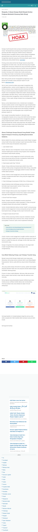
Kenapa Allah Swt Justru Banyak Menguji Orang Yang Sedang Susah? (18, 226)
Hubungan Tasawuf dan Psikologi (12, 230)
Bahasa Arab (6, 467)
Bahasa (5, 465)
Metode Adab (6, 501)
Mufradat (5, 503)
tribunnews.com (9, 82)
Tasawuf (5, 527)
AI (3, 457)
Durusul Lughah (7, 474)
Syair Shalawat (6, 520)
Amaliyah (5, 460)
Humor (4, 484)
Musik (4, 506)
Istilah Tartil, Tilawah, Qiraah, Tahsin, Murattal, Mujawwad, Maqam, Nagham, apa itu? (17, 414)
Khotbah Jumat (7, 494)
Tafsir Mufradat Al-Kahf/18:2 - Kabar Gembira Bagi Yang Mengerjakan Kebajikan (18, 436)
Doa (4, 472)
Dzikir (4, 477)
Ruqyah (5, 515)
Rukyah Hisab (6, 513)
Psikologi (5, 510)
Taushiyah (5, 530)
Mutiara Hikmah (7, 508)
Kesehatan (5, 489)
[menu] (2, 5)
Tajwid (4, 525)
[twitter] (14, 361)
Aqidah (4, 462)
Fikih (4, 479)
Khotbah (5, 491)
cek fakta (22, 59)
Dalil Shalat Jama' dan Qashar (17, 400)
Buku (4, 469)
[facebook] (6, 361)
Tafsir (4, 523)
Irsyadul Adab (6, 486)
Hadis (4, 482)
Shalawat (5, 518)
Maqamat (5, 498)
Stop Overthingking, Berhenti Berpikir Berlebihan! (15, 228)
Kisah (4, 496)
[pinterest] (23, 361)
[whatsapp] (32, 361)
